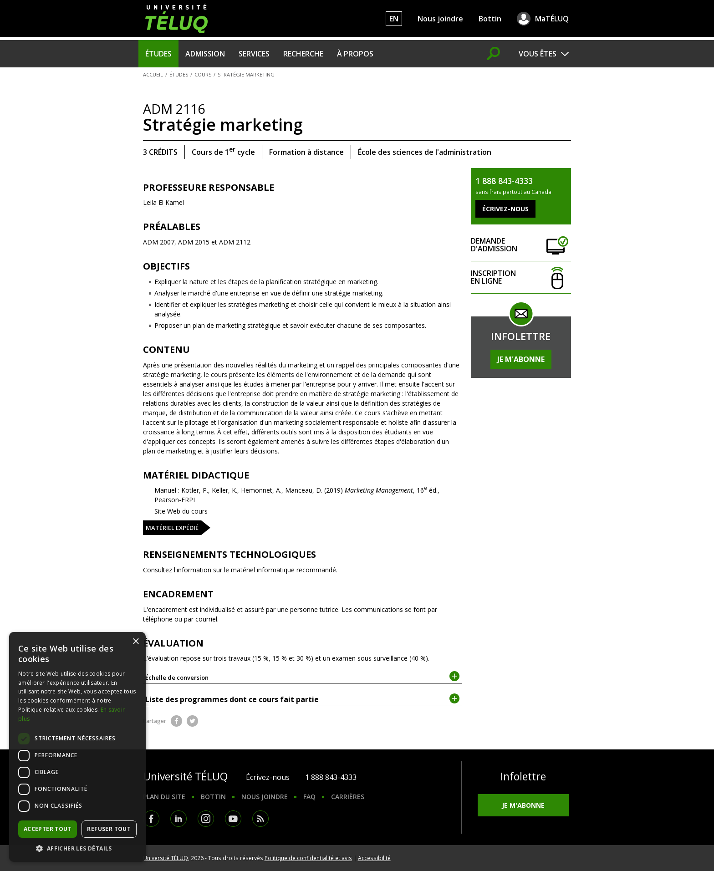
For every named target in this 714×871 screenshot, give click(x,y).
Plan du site (164, 796)
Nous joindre (440, 19)
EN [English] (393, 19)
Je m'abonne (521, 359)
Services (254, 54)
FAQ (309, 796)
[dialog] (77, 747)
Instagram (206, 818)
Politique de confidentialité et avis (308, 857)
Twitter (192, 721)
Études (158, 54)
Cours (202, 74)
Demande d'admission (521, 245)
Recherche (303, 54)
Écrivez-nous (268, 777)
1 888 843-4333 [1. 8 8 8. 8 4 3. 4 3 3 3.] (331, 777)
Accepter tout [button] (47, 829)
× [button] (135, 641)
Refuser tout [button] (109, 829)
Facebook (176, 721)
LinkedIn (178, 818)
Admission (205, 54)
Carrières (347, 796)
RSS (260, 818)
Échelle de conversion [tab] (302, 677)
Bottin (490, 19)
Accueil (153, 74)
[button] (77, 848)
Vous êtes (537, 54)
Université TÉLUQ (165, 857)
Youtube (233, 818)
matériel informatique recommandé (283, 569)
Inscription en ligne (521, 277)
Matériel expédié (172, 528)
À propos (355, 54)
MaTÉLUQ (552, 19)
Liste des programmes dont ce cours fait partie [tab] (302, 698)
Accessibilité (374, 857)
